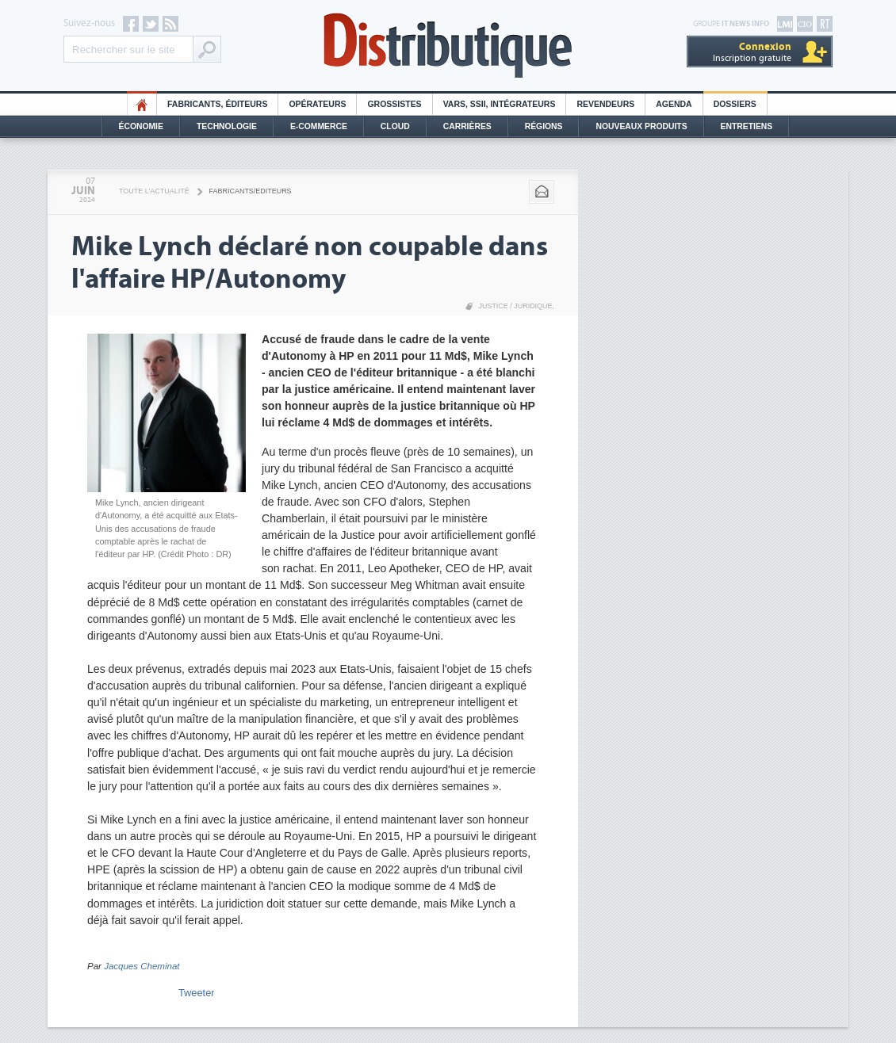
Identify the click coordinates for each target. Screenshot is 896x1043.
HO (142, 104)
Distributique (448, 45)
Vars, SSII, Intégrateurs (499, 104)
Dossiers (735, 104)
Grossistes (394, 104)
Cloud (395, 126)
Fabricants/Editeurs (250, 191)
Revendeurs (605, 104)
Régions (544, 126)
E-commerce (318, 126)
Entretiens (747, 126)
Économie (141, 126)
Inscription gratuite (752, 51)
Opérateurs (317, 104)
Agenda (673, 104)
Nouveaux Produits (641, 126)
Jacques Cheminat (141, 966)
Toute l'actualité (154, 191)
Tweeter (196, 993)
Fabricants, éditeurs (217, 104)
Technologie (227, 126)
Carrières (467, 126)
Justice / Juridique (515, 306)
